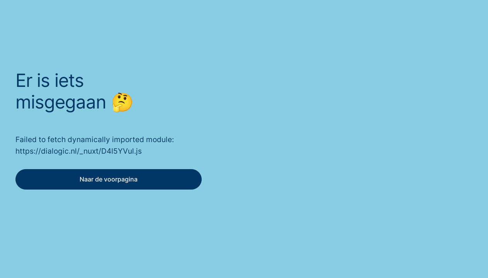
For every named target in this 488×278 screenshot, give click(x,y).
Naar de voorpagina (109, 179)
